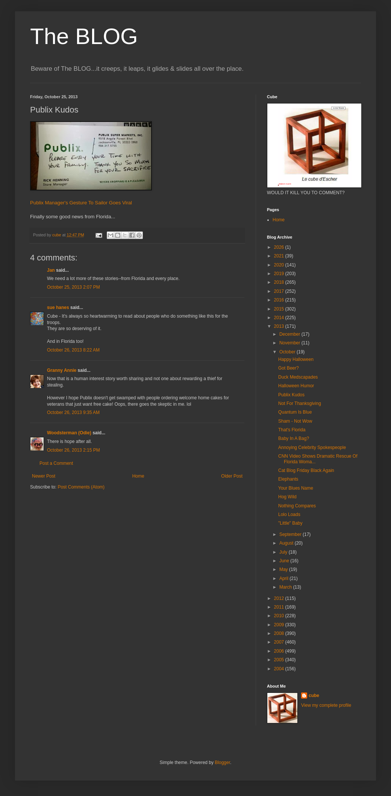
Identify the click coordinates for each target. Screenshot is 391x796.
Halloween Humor (296, 385)
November (290, 342)
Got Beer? (288, 368)
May (284, 569)
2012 (279, 598)
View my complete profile (326, 705)
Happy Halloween (296, 359)
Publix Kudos (291, 394)
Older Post (231, 476)
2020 (279, 265)
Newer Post (43, 476)
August (287, 543)
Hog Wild (287, 496)
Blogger (222, 762)
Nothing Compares (297, 505)
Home (138, 476)
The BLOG (84, 36)
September (291, 534)
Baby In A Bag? (293, 438)
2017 (279, 291)
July (284, 552)
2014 (279, 317)
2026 (279, 247)
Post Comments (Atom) (81, 487)
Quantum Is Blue (295, 412)
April (284, 578)
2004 (279, 668)
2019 (279, 273)
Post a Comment (56, 463)
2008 (279, 633)
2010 (279, 615)
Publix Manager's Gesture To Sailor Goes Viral (81, 202)
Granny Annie (61, 370)
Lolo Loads (289, 514)
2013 (279, 326)
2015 (279, 309)
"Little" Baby (290, 523)
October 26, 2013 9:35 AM (73, 412)
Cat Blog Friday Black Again (306, 470)
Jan (51, 270)
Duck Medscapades (298, 377)
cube (314, 695)
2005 (279, 659)
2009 (279, 624)
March (286, 587)
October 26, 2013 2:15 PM (73, 450)
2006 (279, 651)
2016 (279, 300)
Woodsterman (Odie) (69, 432)
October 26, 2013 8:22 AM (73, 350)
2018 (279, 282)
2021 (279, 256)
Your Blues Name (295, 488)
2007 (279, 642)
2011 (279, 607)
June (284, 560)
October (288, 352)
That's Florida (291, 429)
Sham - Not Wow (295, 421)
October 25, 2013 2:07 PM (73, 287)
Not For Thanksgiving (299, 403)
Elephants (288, 479)
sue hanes (58, 307)
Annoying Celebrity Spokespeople (312, 447)
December (290, 334)
